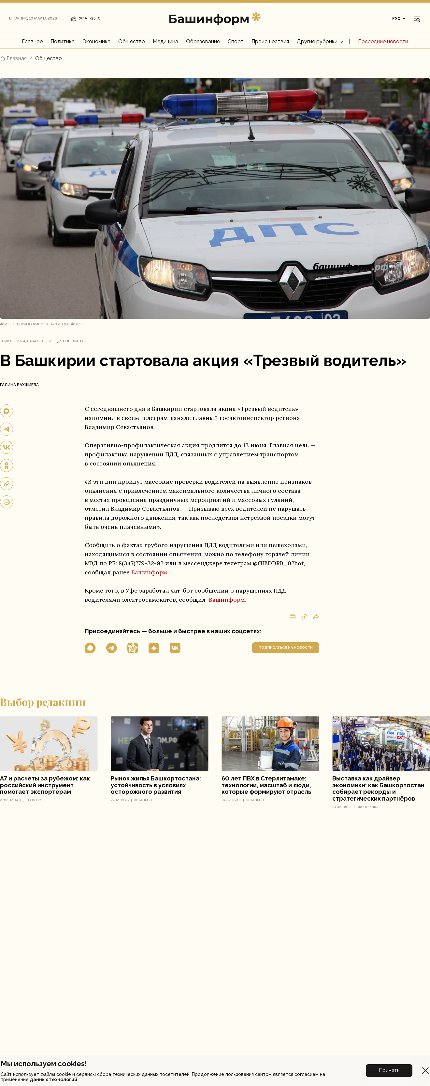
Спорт (236, 41)
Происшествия (270, 41)
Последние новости (383, 41)
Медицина (165, 41)
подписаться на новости (286, 648)
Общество (131, 41)
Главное (32, 41)
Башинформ (149, 572)
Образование (203, 41)
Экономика (96, 41)
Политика (62, 41)
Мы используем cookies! (44, 1063)
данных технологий (53, 1079)
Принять (389, 1070)
